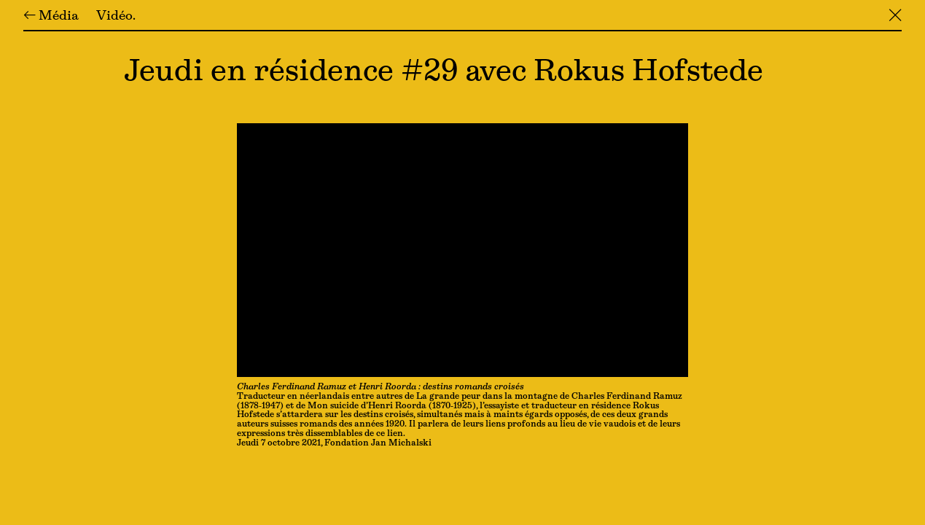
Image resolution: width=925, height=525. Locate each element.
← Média (51, 17)
